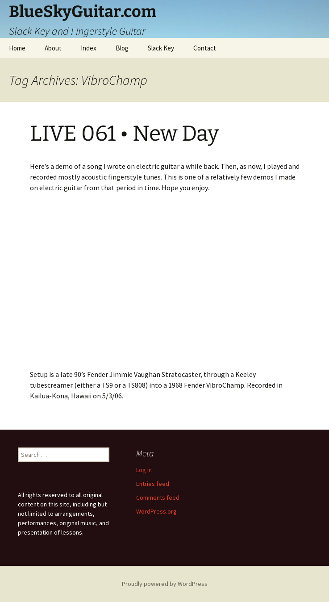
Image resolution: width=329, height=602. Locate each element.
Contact (204, 48)
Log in (144, 470)
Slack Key (161, 48)
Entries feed (152, 484)
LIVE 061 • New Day (124, 133)
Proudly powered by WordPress (165, 584)
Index (88, 48)
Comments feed (157, 497)
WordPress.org (156, 511)
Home (17, 48)
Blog (122, 48)
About (53, 48)
